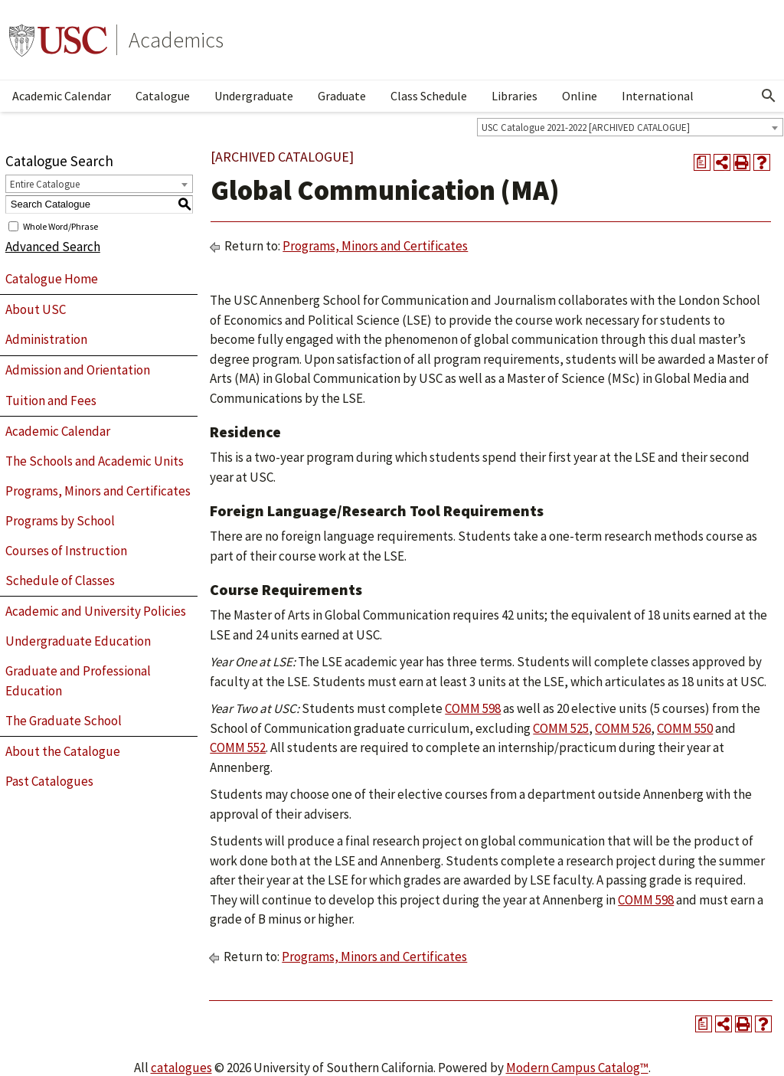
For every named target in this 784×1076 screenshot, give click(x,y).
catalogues (181, 1067)
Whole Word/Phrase (60, 225)
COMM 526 (623, 728)
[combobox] (630, 127)
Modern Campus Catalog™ (577, 1067)
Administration (46, 339)
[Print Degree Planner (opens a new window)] (702, 162)
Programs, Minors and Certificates (98, 490)
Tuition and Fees (50, 400)
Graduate (342, 95)
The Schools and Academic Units (94, 461)
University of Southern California (58, 40)
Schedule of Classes (60, 580)
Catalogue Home (51, 278)
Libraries (514, 95)
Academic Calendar (61, 95)
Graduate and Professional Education (78, 680)
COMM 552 (238, 747)
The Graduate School (63, 720)
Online (579, 95)
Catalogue (163, 95)
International (658, 95)
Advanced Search (52, 246)
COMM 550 (685, 728)
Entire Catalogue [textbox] (45, 184)
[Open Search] (768, 95)
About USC (35, 309)
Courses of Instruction (66, 550)
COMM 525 (561, 728)
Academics (176, 40)
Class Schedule (428, 95)
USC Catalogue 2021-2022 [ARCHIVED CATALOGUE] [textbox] (586, 127)
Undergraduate (253, 95)
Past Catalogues (49, 781)
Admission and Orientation (77, 369)
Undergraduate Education (78, 641)
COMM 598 (473, 708)
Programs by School (60, 520)
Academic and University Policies (95, 611)
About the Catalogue (62, 751)
